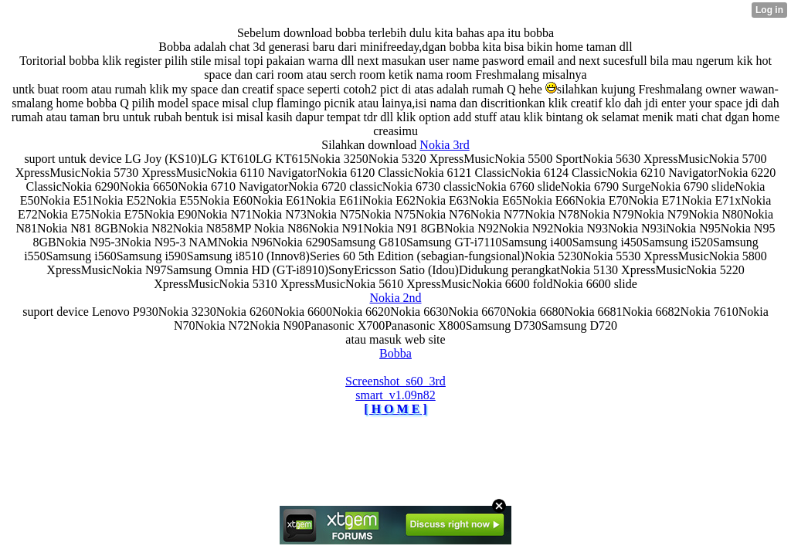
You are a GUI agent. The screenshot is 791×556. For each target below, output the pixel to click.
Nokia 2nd (395, 297)
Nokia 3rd (444, 144)
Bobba (395, 353)
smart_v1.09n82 (395, 395)
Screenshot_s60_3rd (395, 381)
